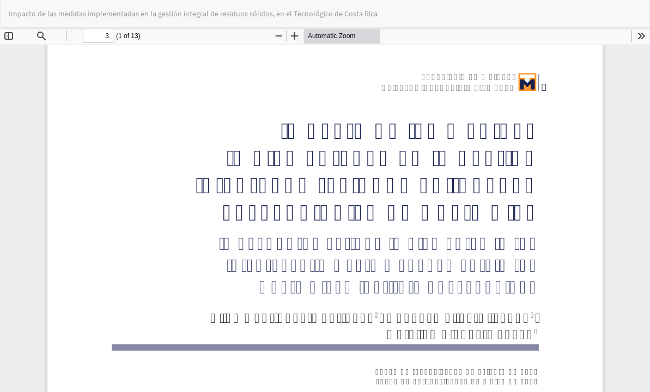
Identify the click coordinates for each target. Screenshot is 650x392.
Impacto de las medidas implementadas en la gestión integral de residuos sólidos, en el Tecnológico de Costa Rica (193, 14)
